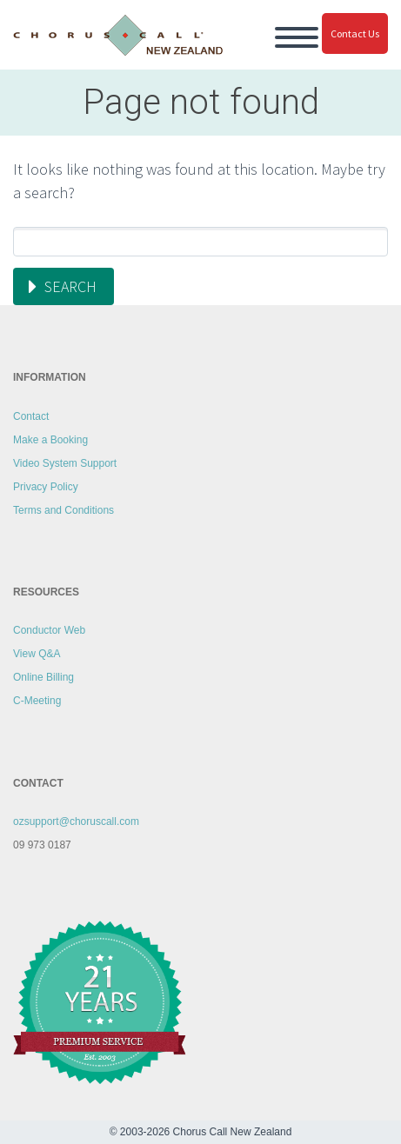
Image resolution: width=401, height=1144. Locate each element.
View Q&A (36, 654)
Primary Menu (296, 37)
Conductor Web (49, 630)
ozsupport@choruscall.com (76, 821)
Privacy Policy (45, 487)
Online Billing (43, 677)
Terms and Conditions (63, 510)
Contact (31, 416)
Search (70, 286)
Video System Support (65, 463)
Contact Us (355, 33)
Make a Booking (50, 440)
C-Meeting (37, 701)
